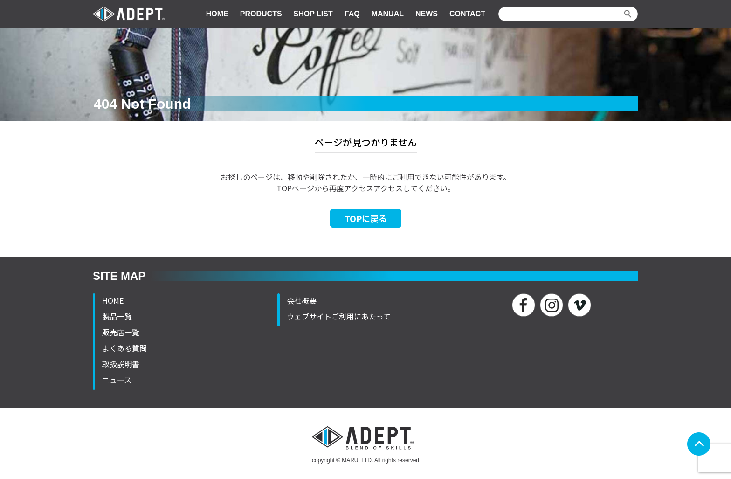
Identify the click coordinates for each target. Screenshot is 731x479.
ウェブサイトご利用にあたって (339, 316)
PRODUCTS (261, 14)
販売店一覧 (120, 332)
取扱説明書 (120, 363)
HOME (217, 14)
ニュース (116, 379)
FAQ (352, 14)
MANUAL (388, 14)
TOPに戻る (366, 218)
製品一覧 (117, 316)
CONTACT (467, 14)
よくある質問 (124, 348)
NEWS (426, 14)
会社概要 (302, 300)
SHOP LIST (313, 14)
